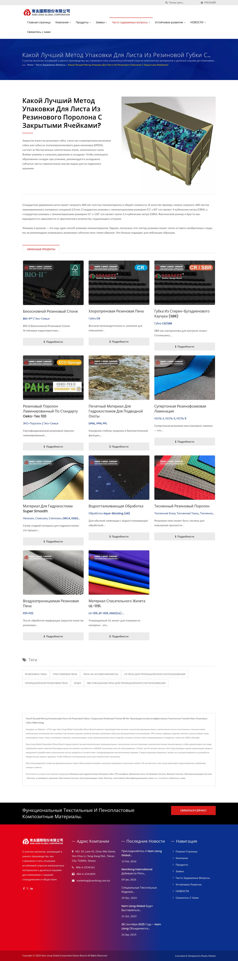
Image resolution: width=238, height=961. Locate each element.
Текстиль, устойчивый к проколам (42, 778)
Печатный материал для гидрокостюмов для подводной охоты (116, 411)
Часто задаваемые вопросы (131, 22)
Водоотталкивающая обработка (116, 506)
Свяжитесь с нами (39, 32)
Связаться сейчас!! (193, 810)
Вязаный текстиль (175, 774)
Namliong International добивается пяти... (136, 871)
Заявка (101, 22)
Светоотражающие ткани (91, 778)
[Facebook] (24, 888)
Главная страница (39, 22)
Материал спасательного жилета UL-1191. (117, 603)
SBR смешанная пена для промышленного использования (126, 683)
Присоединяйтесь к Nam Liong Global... (141, 853)
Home (30, 64)
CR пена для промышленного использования (154, 674)
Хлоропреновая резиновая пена (116, 311)
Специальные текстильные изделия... (139, 890)
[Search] (183, 2)
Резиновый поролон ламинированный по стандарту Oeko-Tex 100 (50, 411)
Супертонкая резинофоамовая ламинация (180, 409)
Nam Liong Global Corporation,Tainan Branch (64, 955)
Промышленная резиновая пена (46, 683)
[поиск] (166, 2)
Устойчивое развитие (170, 22)
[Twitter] (27, 888)
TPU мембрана (121, 774)
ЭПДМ (77, 683)
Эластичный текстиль (69, 778)
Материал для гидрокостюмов (84, 774)
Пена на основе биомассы (100, 674)
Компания (63, 22)
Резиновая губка (106, 774)
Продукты (83, 22)
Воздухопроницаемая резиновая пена (51, 603)
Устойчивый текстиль (156, 774)
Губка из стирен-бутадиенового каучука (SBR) (182, 314)
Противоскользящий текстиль (198, 774)
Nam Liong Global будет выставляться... (137, 908)
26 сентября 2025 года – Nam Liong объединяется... (141, 926)
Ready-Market (208, 955)
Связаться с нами (177, 778)
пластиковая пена (65, 674)
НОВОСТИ (198, 22)
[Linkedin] (31, 888)
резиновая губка (36, 674)
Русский (210, 2)
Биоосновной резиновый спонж (50, 311)
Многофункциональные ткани (139, 778)
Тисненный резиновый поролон (182, 506)
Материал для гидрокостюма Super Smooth (48, 508)
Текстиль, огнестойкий (114, 778)
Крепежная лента (137, 774)
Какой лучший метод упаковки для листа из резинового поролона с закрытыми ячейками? (118, 64)
